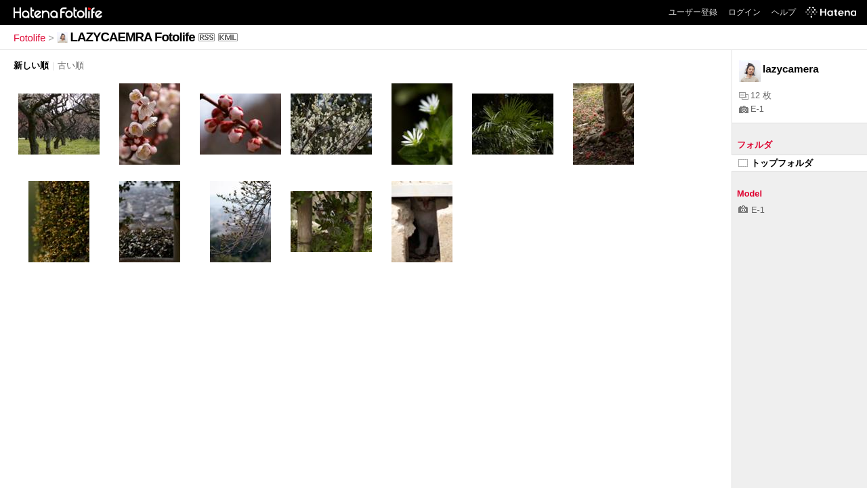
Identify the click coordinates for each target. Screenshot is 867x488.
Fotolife (29, 38)
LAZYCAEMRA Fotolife (132, 37)
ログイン (744, 12)
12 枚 (755, 95)
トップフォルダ (775, 163)
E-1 (751, 109)
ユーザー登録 (693, 12)
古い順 (71, 65)
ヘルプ (783, 12)
